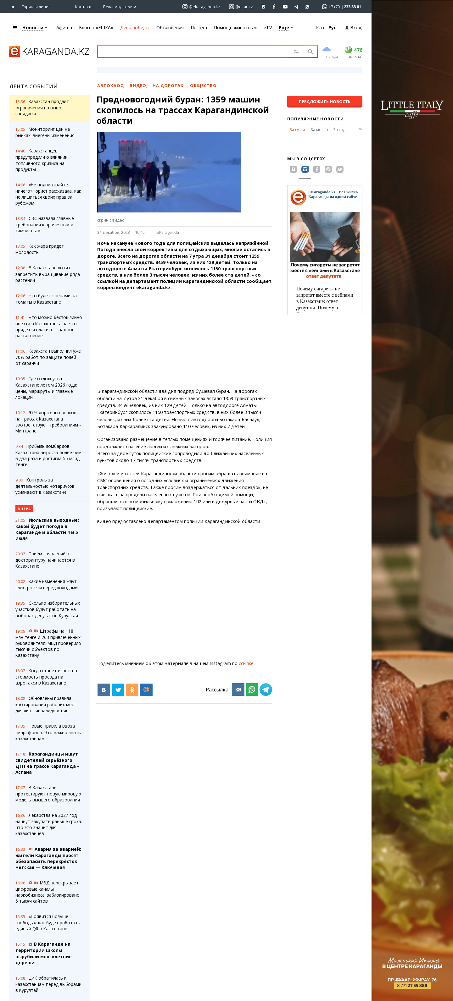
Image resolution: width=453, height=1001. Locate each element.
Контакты (84, 6)
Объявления (170, 27)
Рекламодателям (119, 6)
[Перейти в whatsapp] (339, 6)
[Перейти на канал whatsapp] (307, 6)
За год (339, 129)
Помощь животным (235, 27)
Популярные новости (315, 119)
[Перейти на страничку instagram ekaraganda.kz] (201, 6)
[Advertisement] (184, 339)
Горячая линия (36, 6)
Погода (199, 27)
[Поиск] (310, 52)
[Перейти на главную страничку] (14, 6)
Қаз (320, 27)
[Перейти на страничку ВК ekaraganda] (263, 6)
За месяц (319, 129)
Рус (332, 27)
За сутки (297, 129)
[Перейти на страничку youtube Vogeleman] (285, 6)
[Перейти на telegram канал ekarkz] (296, 6)
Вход (353, 27)
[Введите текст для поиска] (188, 51)
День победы (134, 27)
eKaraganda (168, 232)
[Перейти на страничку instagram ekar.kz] (241, 6)
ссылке (246, 663)
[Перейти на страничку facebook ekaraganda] (274, 6)
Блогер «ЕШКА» (96, 27)
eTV (268, 27)
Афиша (64, 27)
